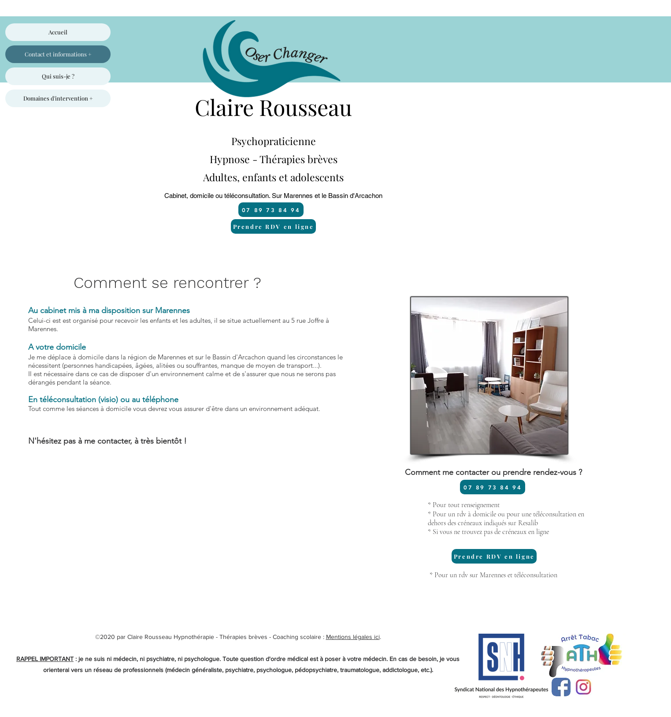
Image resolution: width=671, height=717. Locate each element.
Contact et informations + (58, 54)
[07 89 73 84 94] (271, 209)
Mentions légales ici (353, 636)
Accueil (57, 32)
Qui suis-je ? (58, 76)
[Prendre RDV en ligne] (273, 226)
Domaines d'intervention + (58, 98)
